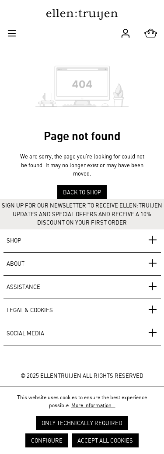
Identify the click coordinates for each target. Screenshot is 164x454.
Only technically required (82, 422)
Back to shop (82, 192)
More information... (93, 405)
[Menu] (11, 32)
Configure (47, 440)
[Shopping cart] (150, 33)
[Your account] (125, 32)
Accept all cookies (105, 440)
